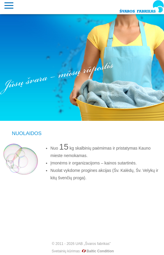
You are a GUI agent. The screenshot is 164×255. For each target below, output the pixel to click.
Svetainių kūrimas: (83, 251)
